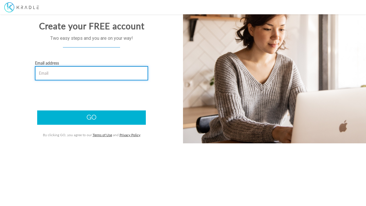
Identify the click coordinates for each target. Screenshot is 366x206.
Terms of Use (104, 159)
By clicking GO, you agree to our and (93, 159)
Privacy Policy (132, 159)
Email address (47, 87)
